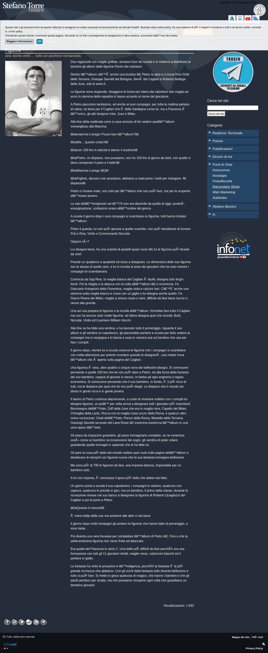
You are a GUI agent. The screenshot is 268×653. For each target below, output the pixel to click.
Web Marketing (223, 192)
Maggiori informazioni (20, 41)
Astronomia (221, 170)
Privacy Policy (254, 648)
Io (213, 214)
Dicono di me (222, 157)
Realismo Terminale (227, 133)
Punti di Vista (222, 165)
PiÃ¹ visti (257, 637)
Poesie (217, 141)
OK (39, 41)
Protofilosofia (222, 181)
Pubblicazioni (222, 149)
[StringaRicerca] (232, 107)
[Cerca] (216, 113)
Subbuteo (219, 198)
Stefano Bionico (224, 206)
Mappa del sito (240, 637)
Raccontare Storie (226, 187)
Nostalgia (219, 176)
